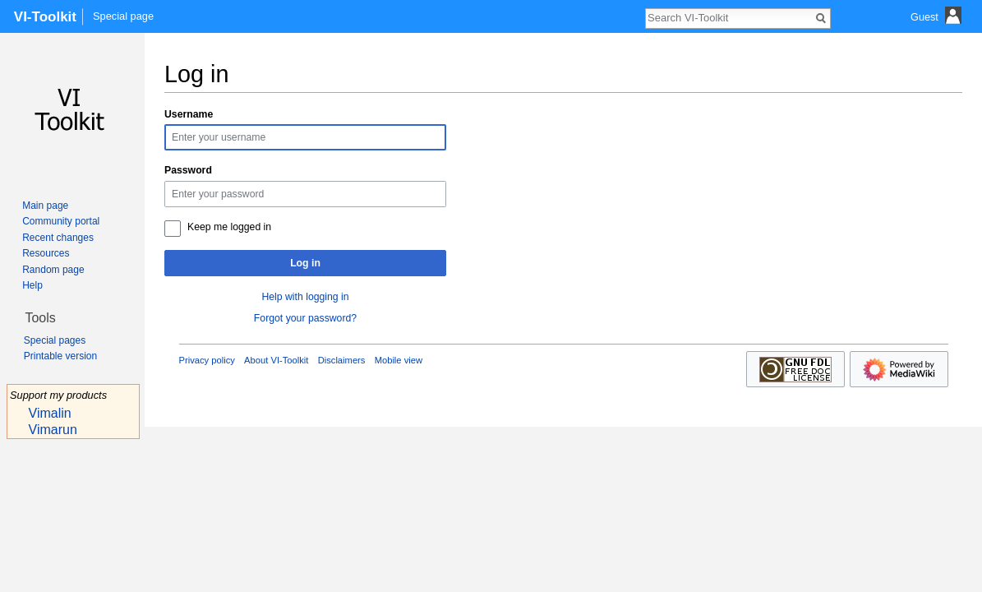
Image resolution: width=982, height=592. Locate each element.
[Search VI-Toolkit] (729, 17)
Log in (305, 263)
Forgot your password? (305, 318)
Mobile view (398, 360)
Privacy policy (207, 360)
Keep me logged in (229, 227)
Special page (123, 16)
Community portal (60, 221)
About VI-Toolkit (276, 360)
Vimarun (53, 430)
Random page (53, 269)
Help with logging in (304, 297)
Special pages (54, 340)
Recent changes (58, 237)
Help (32, 285)
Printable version (60, 356)
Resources (45, 253)
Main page (45, 205)
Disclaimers (342, 360)
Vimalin (50, 413)
